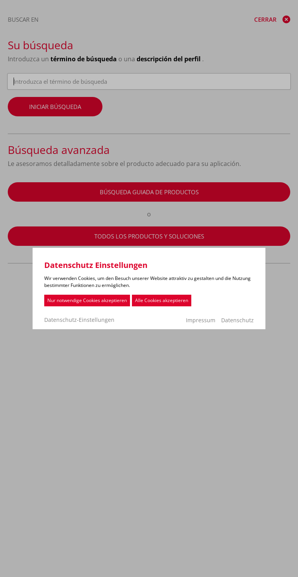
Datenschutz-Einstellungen (79, 320)
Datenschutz (237, 320)
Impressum (200, 320)
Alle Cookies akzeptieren (161, 300)
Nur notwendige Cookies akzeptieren (87, 300)
